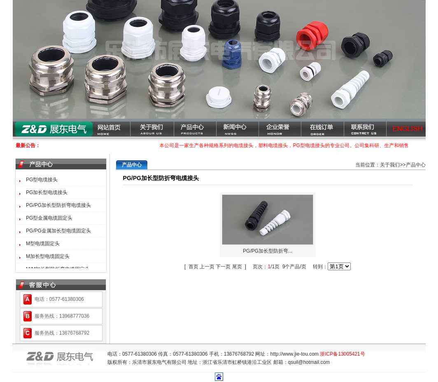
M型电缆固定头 (43, 243)
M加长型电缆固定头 (48, 256)
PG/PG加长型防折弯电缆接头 (58, 205)
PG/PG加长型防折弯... (267, 251)
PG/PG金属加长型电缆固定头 (58, 231)
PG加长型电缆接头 (47, 192)
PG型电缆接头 (42, 180)
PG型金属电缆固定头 (49, 218)
